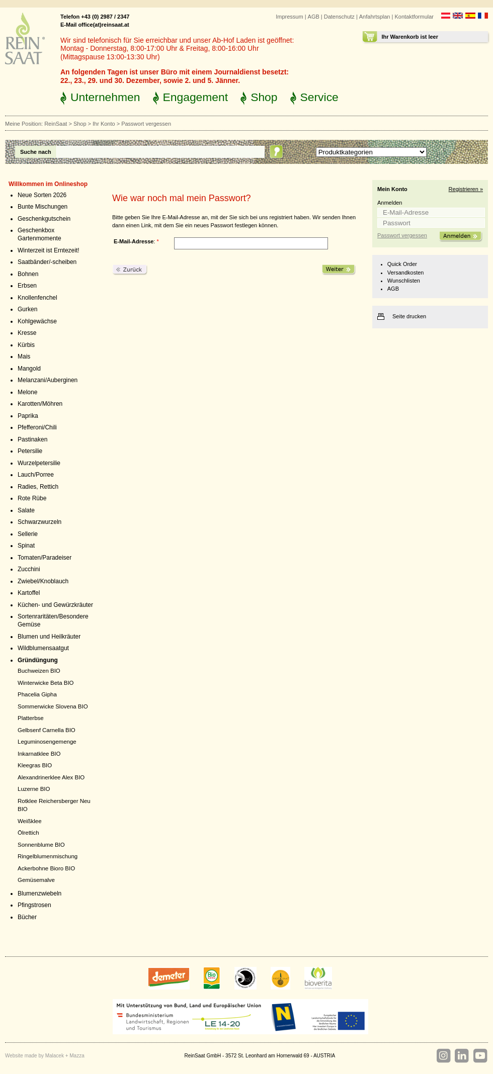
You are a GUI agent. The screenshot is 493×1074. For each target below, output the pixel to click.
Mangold (29, 368)
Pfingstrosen (34, 905)
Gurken (27, 309)
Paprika (28, 415)
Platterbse (31, 718)
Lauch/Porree (36, 474)
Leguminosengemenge (47, 742)
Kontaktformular (414, 17)
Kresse (27, 332)
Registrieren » (466, 189)
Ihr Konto (104, 124)
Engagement (195, 97)
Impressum (289, 17)
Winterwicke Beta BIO (46, 683)
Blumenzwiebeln (39, 893)
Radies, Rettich (38, 486)
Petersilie (30, 451)
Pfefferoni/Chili (37, 427)
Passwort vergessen (402, 235)
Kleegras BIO (35, 765)
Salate (26, 510)
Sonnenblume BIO (41, 845)
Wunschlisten (403, 281)
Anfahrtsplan (374, 17)
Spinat (26, 545)
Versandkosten (405, 273)
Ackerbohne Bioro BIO (46, 868)
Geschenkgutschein (44, 218)
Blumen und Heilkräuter (49, 636)
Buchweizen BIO (39, 671)
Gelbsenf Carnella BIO (46, 730)
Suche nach (35, 152)
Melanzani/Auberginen (47, 380)
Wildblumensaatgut (43, 648)
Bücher (27, 917)
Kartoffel (29, 592)
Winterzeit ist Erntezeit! (48, 250)
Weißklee (30, 821)
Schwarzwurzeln (39, 521)
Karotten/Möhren (40, 403)
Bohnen (28, 274)
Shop (264, 97)
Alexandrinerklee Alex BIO (51, 777)
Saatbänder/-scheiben (47, 261)
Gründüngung (38, 660)
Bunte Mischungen (42, 206)
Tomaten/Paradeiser (44, 557)
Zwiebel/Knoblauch (43, 581)
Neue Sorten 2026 (42, 195)
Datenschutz (339, 17)
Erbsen (27, 285)
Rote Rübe (32, 498)
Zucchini (29, 569)
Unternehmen (105, 97)
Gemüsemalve (36, 880)
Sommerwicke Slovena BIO (53, 706)
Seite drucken (409, 316)
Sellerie (28, 534)
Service (319, 97)
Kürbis (26, 344)
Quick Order (402, 264)
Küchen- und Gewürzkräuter (55, 604)
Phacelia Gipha (37, 694)
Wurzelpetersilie (39, 463)
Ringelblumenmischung (47, 856)
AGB (313, 17)
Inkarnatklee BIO (39, 754)
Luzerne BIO (34, 789)
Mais (24, 356)
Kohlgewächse (37, 321)
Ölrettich (28, 833)
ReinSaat (55, 124)
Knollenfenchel (37, 297)
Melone (27, 392)
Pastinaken (32, 439)
